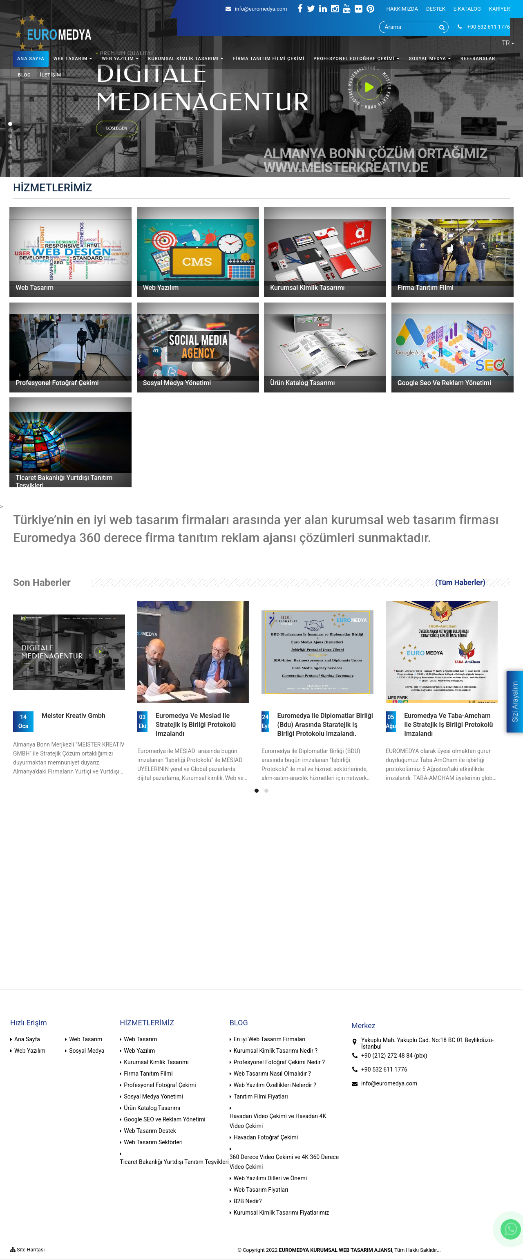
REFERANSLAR (477, 58)
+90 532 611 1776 (384, 1069)
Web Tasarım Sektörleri (153, 1142)
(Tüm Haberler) (460, 582)
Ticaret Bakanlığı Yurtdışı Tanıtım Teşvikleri (174, 1162)
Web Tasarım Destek (150, 1131)
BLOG (24, 75)
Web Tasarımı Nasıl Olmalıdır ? (272, 1073)
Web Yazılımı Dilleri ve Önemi (270, 1178)
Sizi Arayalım (514, 701)
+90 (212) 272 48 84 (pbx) (394, 1055)
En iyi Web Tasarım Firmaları (270, 1039)
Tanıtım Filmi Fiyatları (261, 1096)
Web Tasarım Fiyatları (261, 1189)
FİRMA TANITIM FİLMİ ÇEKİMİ (268, 58)
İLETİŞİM (51, 75)
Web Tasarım (85, 1039)
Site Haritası (27, 1250)
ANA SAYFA (31, 58)
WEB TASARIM (70, 58)
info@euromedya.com (256, 9)
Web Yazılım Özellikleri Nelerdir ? (275, 1085)
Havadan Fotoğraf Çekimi (266, 1137)
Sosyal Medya (86, 1050)
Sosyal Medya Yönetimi (153, 1096)
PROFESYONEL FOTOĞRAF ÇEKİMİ (354, 58)
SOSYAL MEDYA (427, 58)
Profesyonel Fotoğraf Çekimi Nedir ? (279, 1062)
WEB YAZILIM (118, 58)
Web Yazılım (29, 1050)
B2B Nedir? (248, 1201)
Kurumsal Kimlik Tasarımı (156, 1062)
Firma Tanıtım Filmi (148, 1073)
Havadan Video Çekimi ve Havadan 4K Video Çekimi (278, 1121)
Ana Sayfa (27, 1039)
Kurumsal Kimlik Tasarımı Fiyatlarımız (281, 1212)
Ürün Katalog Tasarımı (152, 1108)
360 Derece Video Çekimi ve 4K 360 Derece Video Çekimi (284, 1162)
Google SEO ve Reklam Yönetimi (164, 1119)
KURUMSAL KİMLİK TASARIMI (183, 58)
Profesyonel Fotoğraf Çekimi (160, 1085)
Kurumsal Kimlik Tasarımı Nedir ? (275, 1050)
